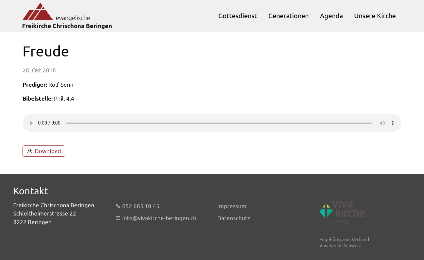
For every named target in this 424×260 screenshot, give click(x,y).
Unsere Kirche (375, 16)
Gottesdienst (237, 16)
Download (48, 151)
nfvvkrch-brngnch (159, 218)
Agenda (331, 16)
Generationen (288, 16)
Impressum (231, 206)
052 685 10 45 (140, 206)
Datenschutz (233, 218)
